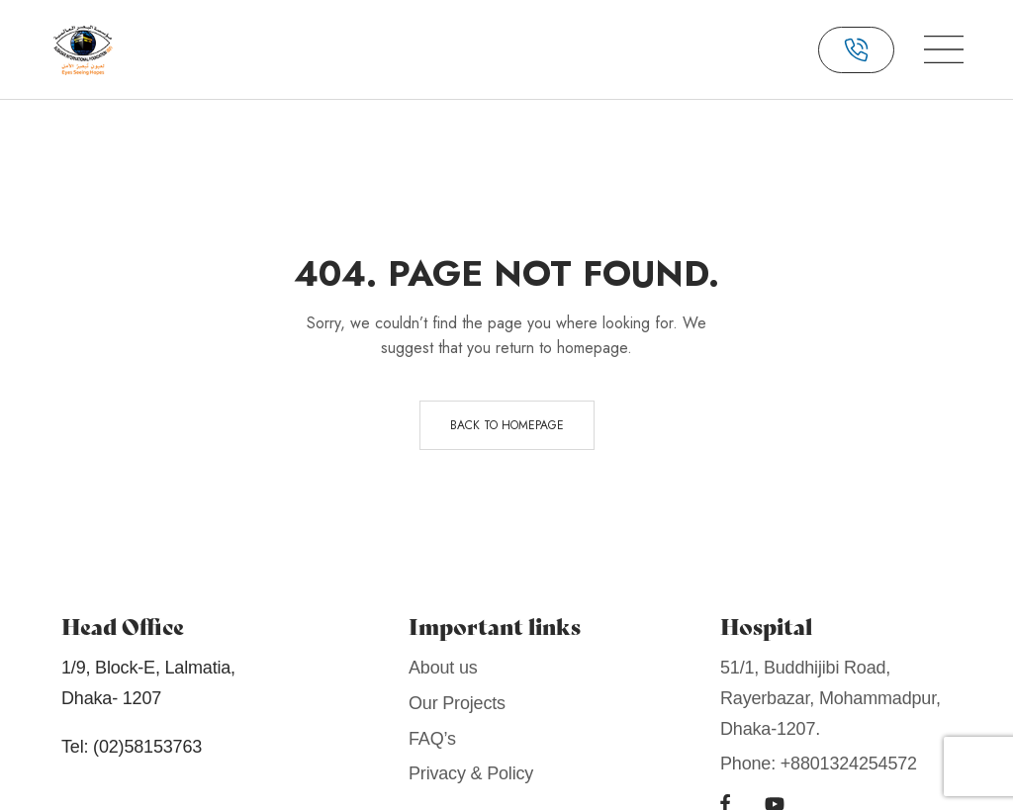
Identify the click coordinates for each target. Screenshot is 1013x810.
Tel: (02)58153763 (131, 747)
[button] (856, 50)
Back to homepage (507, 425)
